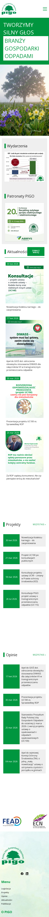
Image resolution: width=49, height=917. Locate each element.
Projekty (5, 892)
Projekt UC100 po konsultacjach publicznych (30, 558)
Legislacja (6, 888)
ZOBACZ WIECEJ (36, 251)
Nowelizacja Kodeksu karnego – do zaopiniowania (31, 540)
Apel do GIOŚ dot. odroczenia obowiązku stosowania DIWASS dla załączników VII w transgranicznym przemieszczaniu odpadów (32, 676)
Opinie (4, 896)
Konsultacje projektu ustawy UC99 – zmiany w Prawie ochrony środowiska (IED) (32, 577)
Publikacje (6, 903)
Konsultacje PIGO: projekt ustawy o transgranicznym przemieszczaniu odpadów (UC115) (30, 599)
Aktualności (6, 900)
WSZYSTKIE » (39, 524)
